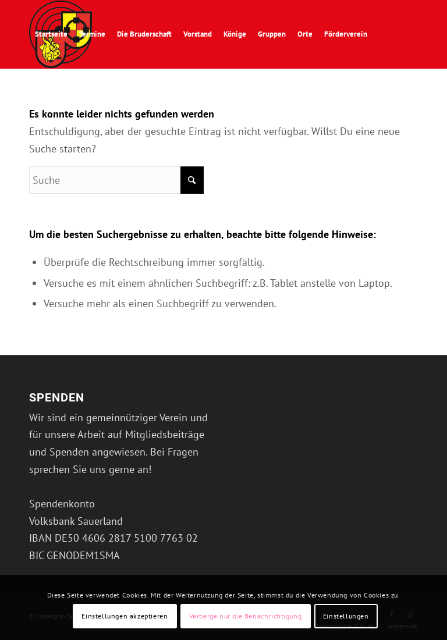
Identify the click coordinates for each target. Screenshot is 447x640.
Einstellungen (346, 615)
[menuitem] (51, 34)
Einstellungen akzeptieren (124, 615)
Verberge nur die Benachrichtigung (245, 615)
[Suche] (85, 102)
